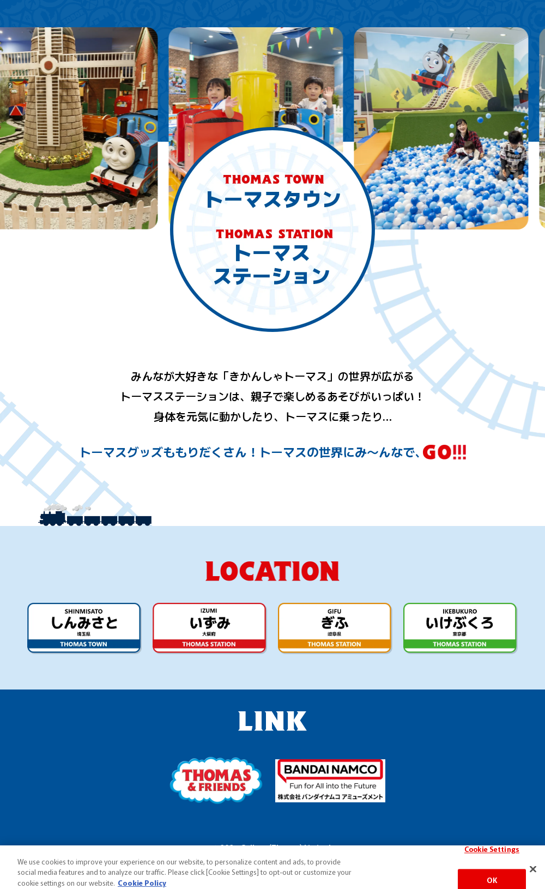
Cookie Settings (491, 868)
